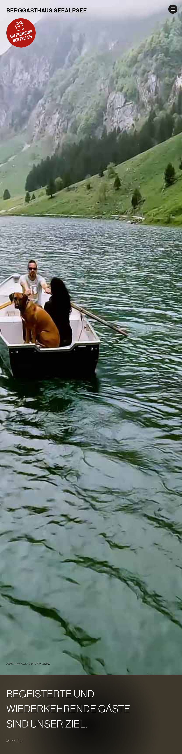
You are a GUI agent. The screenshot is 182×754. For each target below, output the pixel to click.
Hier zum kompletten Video (28, 664)
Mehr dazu (15, 741)
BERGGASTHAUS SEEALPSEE (46, 10)
